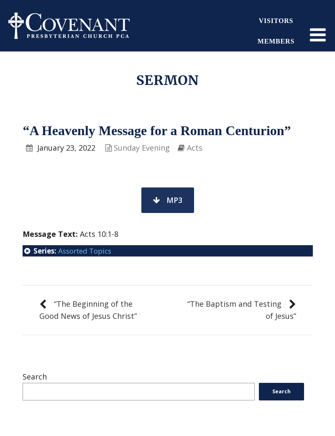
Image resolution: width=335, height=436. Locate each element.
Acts (194, 148)
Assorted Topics (84, 251)
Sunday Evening (142, 148)
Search (35, 377)
